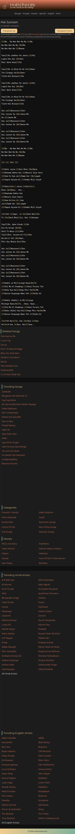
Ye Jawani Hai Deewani (13, 455)
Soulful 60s (7, 522)
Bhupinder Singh (10, 598)
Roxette (5, 800)
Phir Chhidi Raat (10, 413)
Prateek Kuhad (45, 642)
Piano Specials (9, 517)
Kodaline (42, 778)
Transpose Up (9, 31)
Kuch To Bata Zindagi (11, 349)
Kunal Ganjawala (46, 620)
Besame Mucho (10, 463)
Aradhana (44, 544)
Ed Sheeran (7, 760)
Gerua (4, 345)
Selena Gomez (9, 805)
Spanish (42, 13)
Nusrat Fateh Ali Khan (49, 633)
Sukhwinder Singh (47, 665)
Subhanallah (7, 370)
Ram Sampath (9, 651)
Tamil (58, 13)
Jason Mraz (7, 773)
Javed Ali (6, 616)
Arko (4, 593)
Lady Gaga (7, 782)
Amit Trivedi (8, 589)
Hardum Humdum (10, 357)
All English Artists (10, 823)
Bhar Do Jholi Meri (10, 353)
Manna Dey (44, 624)
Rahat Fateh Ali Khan (49, 647)
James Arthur (45, 769)
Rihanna (42, 796)
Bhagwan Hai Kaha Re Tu (14, 396)
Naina (4, 362)
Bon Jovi (6, 747)
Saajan (5, 553)
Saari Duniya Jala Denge (14, 446)
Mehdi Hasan (8, 629)
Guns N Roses (9, 769)
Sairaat (5, 558)
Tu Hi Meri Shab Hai (11, 374)
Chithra (42, 598)
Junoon (42, 616)
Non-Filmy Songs (47, 527)
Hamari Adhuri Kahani (50, 548)
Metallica (42, 787)
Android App (37, 34)
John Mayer (44, 773)
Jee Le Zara (7, 421)
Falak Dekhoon (9, 408)
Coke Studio (8, 602)
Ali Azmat (6, 584)
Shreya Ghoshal (46, 660)
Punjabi (26, 13)
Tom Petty (43, 814)
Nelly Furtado (8, 791)
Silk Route (43, 805)
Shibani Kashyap (10, 660)
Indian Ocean (45, 611)
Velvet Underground (48, 818)
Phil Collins (7, 796)
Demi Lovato (44, 756)
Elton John (43, 760)
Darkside (6, 392)
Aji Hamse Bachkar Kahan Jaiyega (19, 404)
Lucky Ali (6, 624)
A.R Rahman (8, 580)
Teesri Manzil (8, 548)
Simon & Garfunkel (11, 809)
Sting (41, 809)
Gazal (41, 517)
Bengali (18, 13)
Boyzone (42, 747)
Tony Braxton (8, 818)
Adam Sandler (9, 738)
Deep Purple (8, 756)
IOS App (24, 34)
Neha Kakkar (8, 633)
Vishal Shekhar (45, 669)
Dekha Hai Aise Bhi (11, 417)
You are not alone (10, 451)
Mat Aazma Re (8, 336)
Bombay (43, 563)
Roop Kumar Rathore (49, 651)
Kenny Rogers (9, 778)
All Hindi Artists (9, 674)
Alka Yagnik (44, 584)
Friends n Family (10, 512)
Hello (4, 438)
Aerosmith (7, 742)
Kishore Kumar (9, 620)
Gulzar (5, 607)
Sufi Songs (7, 532)
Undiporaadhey (9, 459)
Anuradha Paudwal (48, 589)
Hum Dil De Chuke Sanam (52, 558)
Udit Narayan (8, 669)
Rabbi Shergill (9, 647)
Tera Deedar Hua (9, 366)
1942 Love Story (9, 544)
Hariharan (43, 607)
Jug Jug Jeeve (9, 400)
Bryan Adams (8, 751)
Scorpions (43, 800)
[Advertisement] (38, 485)
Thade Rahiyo (8, 425)
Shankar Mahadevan (48, 656)
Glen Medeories (46, 765)
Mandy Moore (9, 787)
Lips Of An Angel (10, 442)
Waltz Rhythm (46, 512)
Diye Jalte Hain (9, 434)
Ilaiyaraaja (7, 611)
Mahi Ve (6, 430)
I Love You (6, 340)
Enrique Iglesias (10, 765)
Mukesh (42, 629)
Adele (41, 738)
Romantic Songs (47, 522)
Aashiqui (43, 553)
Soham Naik (8, 665)
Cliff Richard (44, 751)
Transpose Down (64, 31)
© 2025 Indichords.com (37, 831)
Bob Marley (44, 742)
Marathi (34, 13)
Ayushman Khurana (48, 593)
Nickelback (43, 791)
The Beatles (7, 814)
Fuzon (41, 602)
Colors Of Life (8, 527)
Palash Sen (43, 638)
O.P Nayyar (7, 638)
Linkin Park (44, 782)
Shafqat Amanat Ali (11, 656)
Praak (4, 642)
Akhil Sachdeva (46, 580)
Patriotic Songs (46, 532)
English (51, 13)
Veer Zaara (7, 563)
